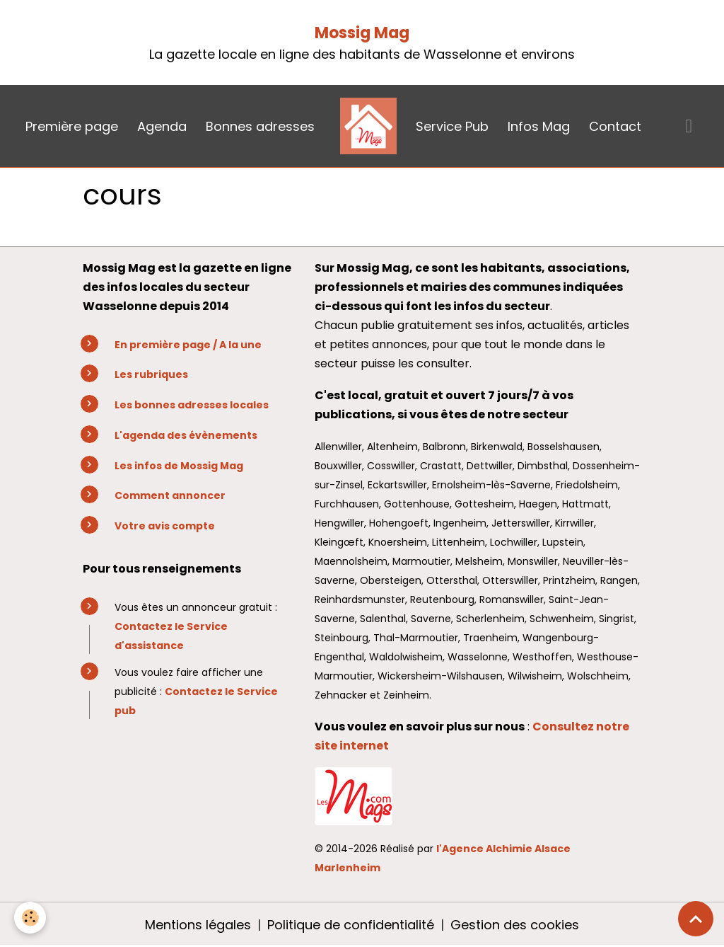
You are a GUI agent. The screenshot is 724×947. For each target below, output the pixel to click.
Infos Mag (539, 126)
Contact (615, 126)
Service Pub (452, 126)
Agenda (162, 126)
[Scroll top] (695, 918)
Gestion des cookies (514, 925)
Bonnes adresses (260, 126)
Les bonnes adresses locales (192, 405)
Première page (71, 126)
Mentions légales (198, 925)
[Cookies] (30, 918)
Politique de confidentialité (350, 925)
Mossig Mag (362, 33)
